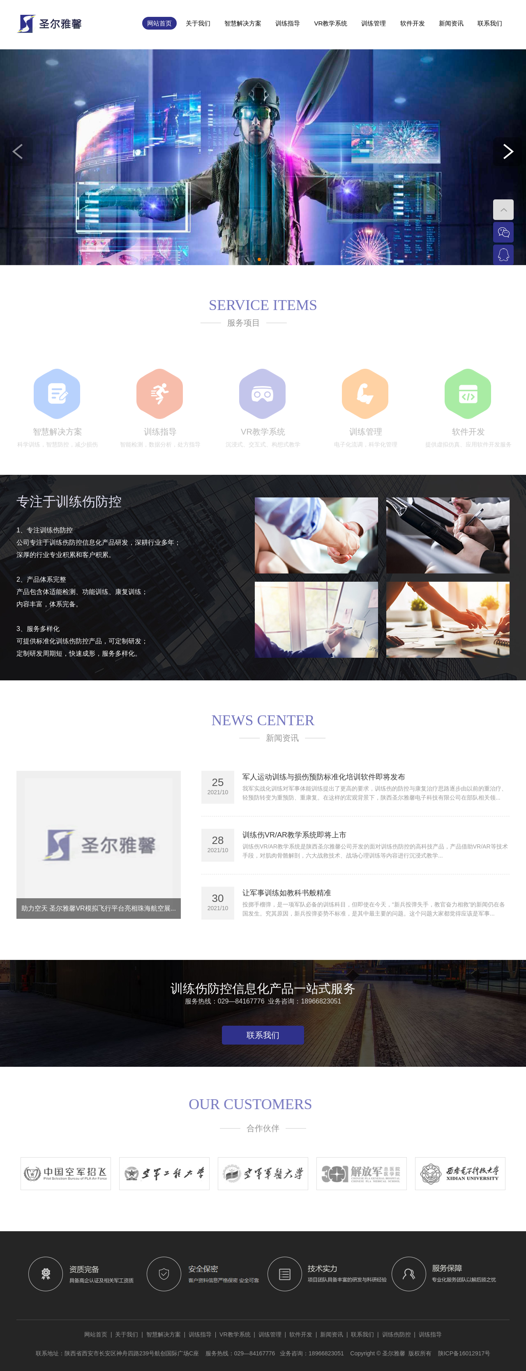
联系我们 (490, 23)
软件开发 (412, 23)
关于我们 (198, 23)
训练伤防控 (396, 1334)
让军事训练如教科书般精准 (286, 893)
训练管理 (373, 23)
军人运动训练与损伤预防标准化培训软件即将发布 (323, 777)
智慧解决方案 (242, 23)
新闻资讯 (451, 23)
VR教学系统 (330, 23)
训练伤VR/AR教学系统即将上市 (294, 835)
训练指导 (287, 23)
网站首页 (159, 23)
